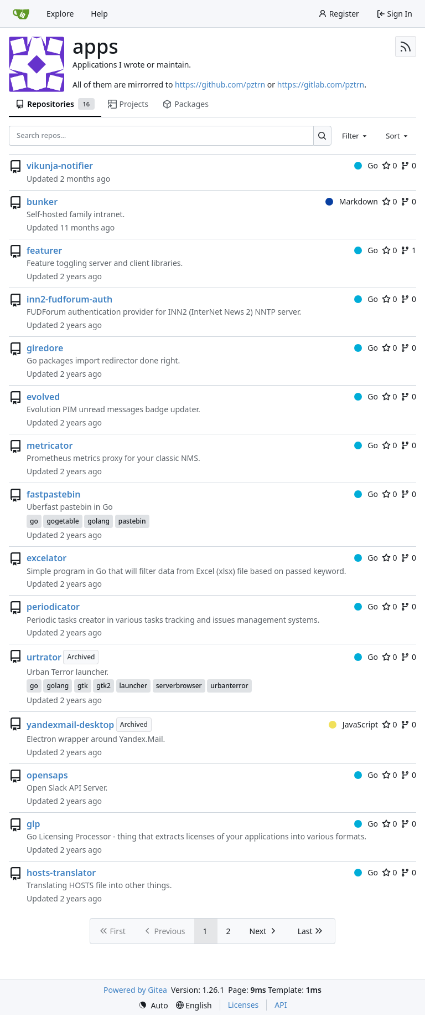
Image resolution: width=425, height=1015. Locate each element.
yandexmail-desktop (70, 724)
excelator (46, 557)
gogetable (62, 521)
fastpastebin (54, 494)
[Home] (21, 14)
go (34, 521)
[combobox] (355, 135)
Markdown (351, 201)
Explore (60, 13)
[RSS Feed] (405, 46)
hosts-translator (61, 872)
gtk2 (103, 685)
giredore (45, 347)
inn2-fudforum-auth (69, 299)
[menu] (153, 1005)
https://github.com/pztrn (220, 84)
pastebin (132, 521)
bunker (42, 201)
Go (366, 165)
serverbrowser (179, 685)
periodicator (53, 606)
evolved (43, 396)
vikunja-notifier (60, 165)
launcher (134, 685)
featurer (44, 250)
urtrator (44, 657)
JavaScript (353, 724)
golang (98, 521)
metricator (49, 445)
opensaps (47, 775)
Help (99, 13)
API (280, 1004)
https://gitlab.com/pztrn (320, 84)
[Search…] (322, 135)
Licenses (243, 1004)
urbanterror (229, 685)
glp (33, 823)
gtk (82, 685)
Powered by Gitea (135, 990)
